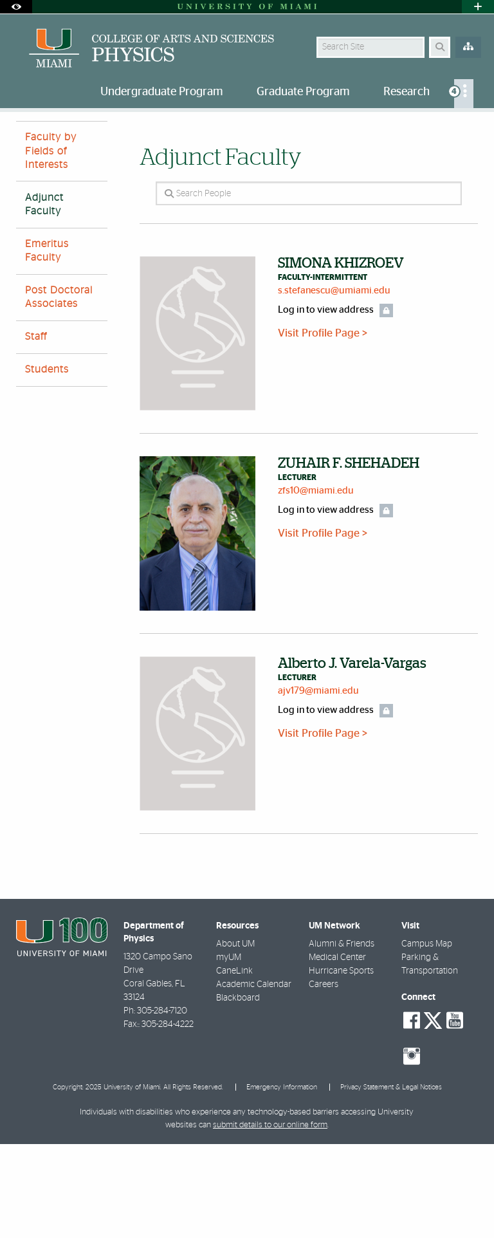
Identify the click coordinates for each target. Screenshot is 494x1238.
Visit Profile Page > (322, 426)
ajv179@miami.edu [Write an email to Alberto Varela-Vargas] (318, 785)
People (70, 138)
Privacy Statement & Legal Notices (391, 1181)
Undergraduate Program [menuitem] (161, 92)
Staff (36, 430)
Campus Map (426, 1037)
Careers (323, 1078)
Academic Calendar (253, 1078)
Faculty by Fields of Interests (51, 244)
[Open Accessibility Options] (16, 7)
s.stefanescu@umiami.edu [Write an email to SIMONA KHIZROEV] (334, 384)
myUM (228, 1051)
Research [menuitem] (406, 92)
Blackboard (238, 1091)
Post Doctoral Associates (59, 391)
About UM (235, 1037)
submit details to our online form (270, 1219)
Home (27, 138)
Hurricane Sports (341, 1064)
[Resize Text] (447, 130)
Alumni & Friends (341, 1037)
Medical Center (337, 1051)
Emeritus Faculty (47, 344)
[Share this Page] (473, 131)
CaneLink (234, 1064)
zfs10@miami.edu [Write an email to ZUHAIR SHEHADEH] (316, 584)
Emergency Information (281, 1181)
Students (47, 463)
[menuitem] (463, 93)
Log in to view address (326, 404)
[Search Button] (439, 47)
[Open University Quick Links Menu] (478, 7)
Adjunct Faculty (132, 138)
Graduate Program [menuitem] (303, 92)
